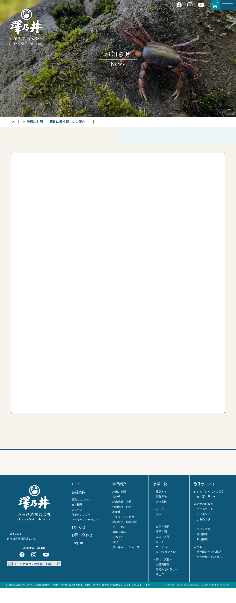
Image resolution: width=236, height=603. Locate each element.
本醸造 (116, 527)
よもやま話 (203, 534)
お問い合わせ (82, 550)
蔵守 (115, 557)
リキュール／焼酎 (123, 532)
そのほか (117, 552)
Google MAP (48, 554)
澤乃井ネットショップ (126, 562)
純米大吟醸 (119, 506)
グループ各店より (137, 121)
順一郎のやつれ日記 (209, 566)
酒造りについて (81, 514)
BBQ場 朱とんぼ (166, 567)
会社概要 (77, 520)
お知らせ (29, 121)
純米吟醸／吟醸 (121, 516)
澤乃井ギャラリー (167, 584)
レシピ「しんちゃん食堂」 (210, 506)
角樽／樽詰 (119, 547)
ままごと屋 (163, 551)
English (77, 558)
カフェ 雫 (162, 562)
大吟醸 (116, 511)
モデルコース (205, 524)
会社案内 (79, 507)
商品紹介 (119, 499)
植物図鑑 (202, 549)
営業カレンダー (81, 530)
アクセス (77, 525)
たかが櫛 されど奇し (209, 571)
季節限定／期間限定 (124, 537)
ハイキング (203, 529)
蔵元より (47, 121)
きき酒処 (161, 516)
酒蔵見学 (161, 511)
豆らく (160, 556)
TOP (14, 121)
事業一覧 (160, 499)
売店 (158, 529)
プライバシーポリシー (85, 535)
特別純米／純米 (121, 521)
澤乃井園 (161, 546)
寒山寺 (160, 589)
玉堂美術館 (163, 579)
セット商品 (119, 542)
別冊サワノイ (204, 499)
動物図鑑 (202, 554)
